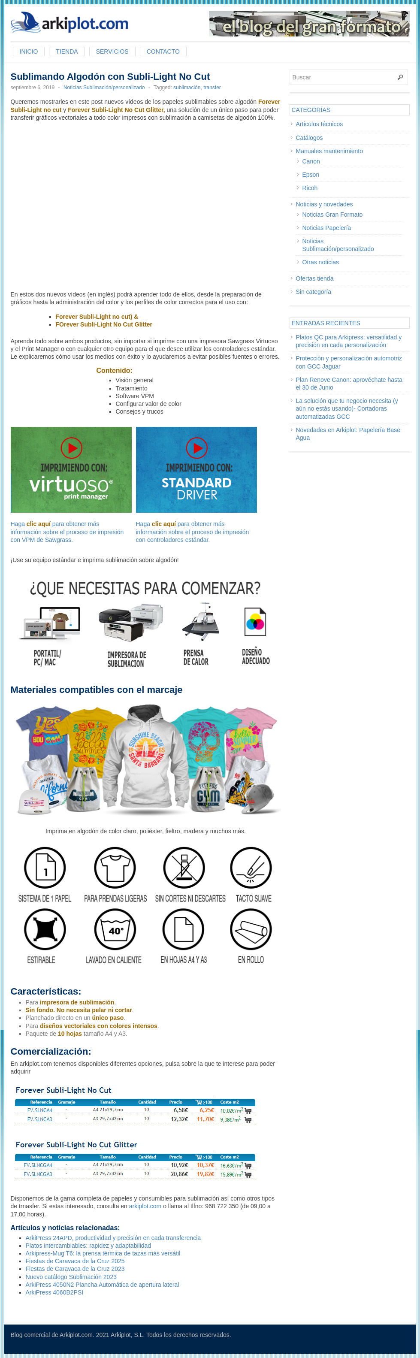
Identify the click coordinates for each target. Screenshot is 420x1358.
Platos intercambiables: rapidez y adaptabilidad (88, 1245)
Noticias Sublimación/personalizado (104, 88)
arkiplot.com (145, 1206)
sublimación (186, 88)
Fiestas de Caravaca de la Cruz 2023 (75, 1268)
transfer (212, 88)
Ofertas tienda (315, 278)
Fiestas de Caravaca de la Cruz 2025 (75, 1261)
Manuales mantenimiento (329, 151)
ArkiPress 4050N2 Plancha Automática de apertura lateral (102, 1284)
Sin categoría (314, 291)
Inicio (29, 51)
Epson (311, 174)
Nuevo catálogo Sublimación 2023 (71, 1276)
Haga (71, 477)
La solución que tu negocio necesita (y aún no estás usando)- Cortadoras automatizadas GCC (347, 408)
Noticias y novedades (324, 204)
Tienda (67, 51)
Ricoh (310, 187)
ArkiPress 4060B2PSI (55, 1292)
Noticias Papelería (326, 227)
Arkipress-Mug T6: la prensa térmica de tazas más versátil (103, 1253)
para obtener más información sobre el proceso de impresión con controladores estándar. (192, 531)
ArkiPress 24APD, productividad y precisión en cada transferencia (113, 1237)
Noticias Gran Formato (332, 214)
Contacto (163, 51)
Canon (311, 161)
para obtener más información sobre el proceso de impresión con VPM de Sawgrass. (67, 531)
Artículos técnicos (319, 124)
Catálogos (309, 137)
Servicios (112, 51)
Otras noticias (320, 262)
